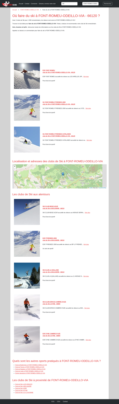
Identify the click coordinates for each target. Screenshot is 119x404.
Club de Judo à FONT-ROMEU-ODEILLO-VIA (29, 371)
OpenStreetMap (102, 187)
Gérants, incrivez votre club (47, 3)
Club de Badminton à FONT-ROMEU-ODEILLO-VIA (31, 365)
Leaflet (90, 187)
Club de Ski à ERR (21, 388)
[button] (63, 174)
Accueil (21, 3)
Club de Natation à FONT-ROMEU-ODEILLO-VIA (30, 369)
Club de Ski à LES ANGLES (23, 384)
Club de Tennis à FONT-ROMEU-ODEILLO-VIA (29, 367)
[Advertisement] (59, 48)
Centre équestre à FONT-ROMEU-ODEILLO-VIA (30, 373)
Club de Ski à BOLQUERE (23, 386)
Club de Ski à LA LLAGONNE (24, 392)
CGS (52, 401)
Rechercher (107, 3)
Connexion (34, 3)
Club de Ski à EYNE (21, 390)
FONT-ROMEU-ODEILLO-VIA (29, 10)
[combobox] (71, 4)
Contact (27, 3)
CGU (58, 401)
